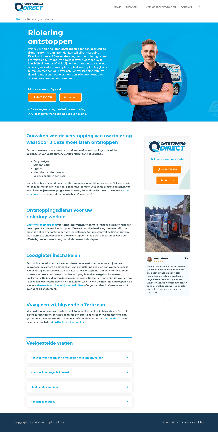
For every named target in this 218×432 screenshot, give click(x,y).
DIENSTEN (132, 7)
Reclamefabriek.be (191, 422)
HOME (117, 7)
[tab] (79, 357)
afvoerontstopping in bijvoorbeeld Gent (60, 285)
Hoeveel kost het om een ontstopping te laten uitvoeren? (67, 357)
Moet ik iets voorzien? (45, 387)
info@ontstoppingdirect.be (68, 322)
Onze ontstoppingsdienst (41, 224)
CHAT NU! (70, 97)
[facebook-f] (199, 7)
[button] (42, 97)
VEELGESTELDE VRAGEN (161, 7)
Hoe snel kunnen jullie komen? (50, 372)
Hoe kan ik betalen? (43, 401)
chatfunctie (109, 318)
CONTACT (186, 7)
